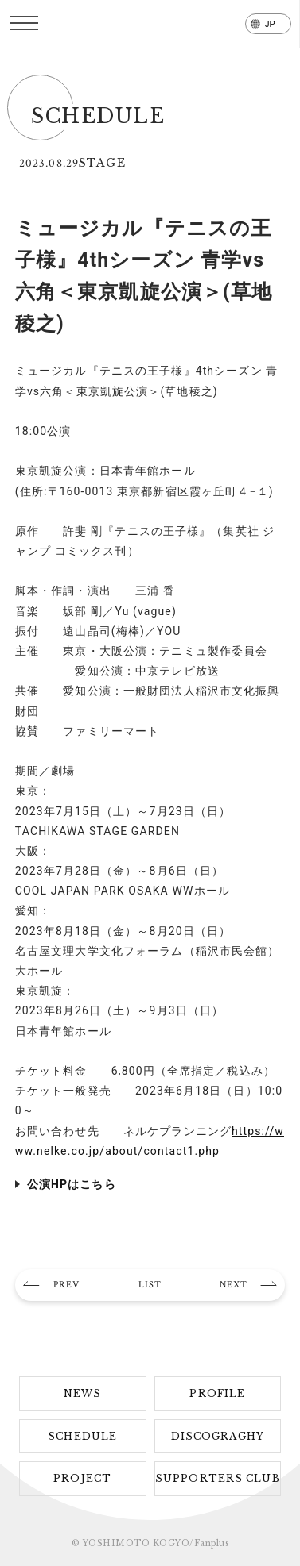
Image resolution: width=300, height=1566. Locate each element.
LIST (150, 1285)
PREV (66, 1285)
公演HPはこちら (71, 1184)
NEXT (233, 1285)
